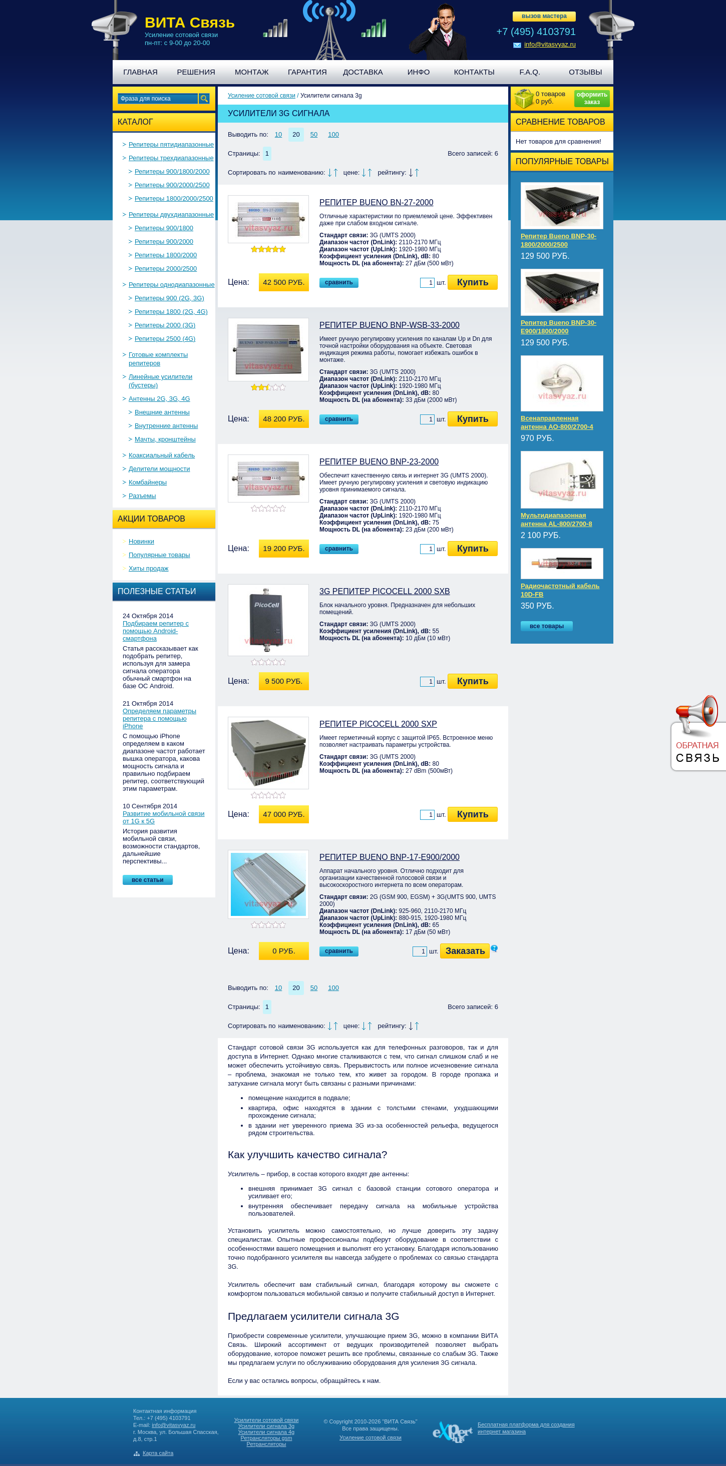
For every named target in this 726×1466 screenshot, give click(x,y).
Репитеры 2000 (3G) (165, 325)
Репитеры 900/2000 (164, 241)
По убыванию (329, 173)
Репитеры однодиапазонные (172, 284)
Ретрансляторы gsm (266, 1438)
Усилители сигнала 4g (266, 1432)
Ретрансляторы (266, 1444)
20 (295, 134)
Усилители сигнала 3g (266, 1426)
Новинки (141, 541)
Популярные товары (159, 555)
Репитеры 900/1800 (164, 228)
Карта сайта (158, 1453)
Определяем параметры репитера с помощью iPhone (159, 718)
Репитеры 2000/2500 (166, 268)
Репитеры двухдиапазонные (171, 214)
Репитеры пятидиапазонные (171, 144)
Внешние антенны (162, 412)
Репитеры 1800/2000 (166, 255)
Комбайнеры (148, 482)
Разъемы (142, 496)
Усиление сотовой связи (261, 95)
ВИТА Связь (190, 22)
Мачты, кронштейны (165, 439)
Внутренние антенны (166, 425)
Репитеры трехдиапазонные (171, 158)
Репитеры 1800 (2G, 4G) (171, 311)
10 (278, 134)
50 (313, 134)
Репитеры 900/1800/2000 (172, 171)
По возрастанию (335, 173)
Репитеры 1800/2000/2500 (174, 198)
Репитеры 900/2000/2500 (172, 185)
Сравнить (339, 282)
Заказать (465, 951)
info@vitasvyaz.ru (550, 44)
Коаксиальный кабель (162, 455)
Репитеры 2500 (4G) (165, 338)
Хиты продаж (149, 568)
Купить (473, 282)
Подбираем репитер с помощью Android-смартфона (156, 631)
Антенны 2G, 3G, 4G (159, 398)
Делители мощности (159, 468)
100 (333, 134)
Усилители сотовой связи (266, 1420)
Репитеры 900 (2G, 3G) (169, 298)
